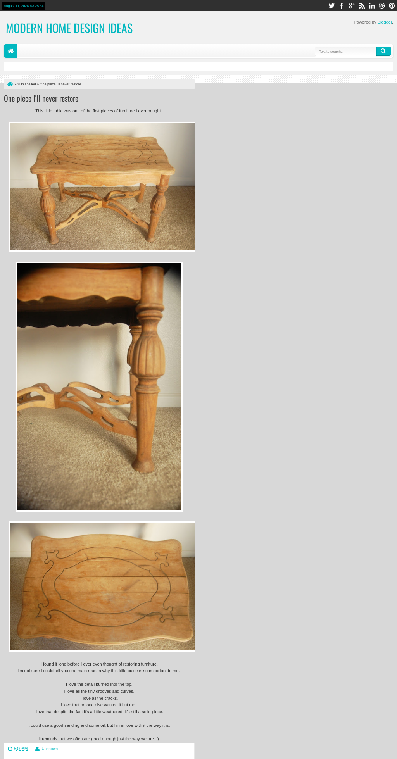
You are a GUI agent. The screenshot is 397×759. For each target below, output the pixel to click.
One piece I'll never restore (41, 98)
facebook (342, 5)
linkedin (372, 5)
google (352, 5)
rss (362, 5)
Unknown (49, 749)
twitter (331, 5)
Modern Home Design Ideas (69, 27)
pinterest (392, 5)
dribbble (382, 5)
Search (383, 51)
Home (10, 51)
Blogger (385, 22)
